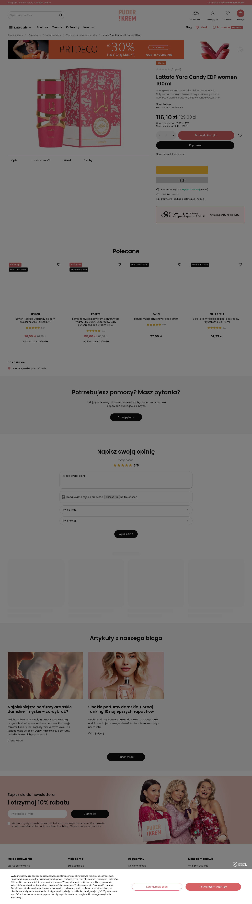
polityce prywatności (102, 882)
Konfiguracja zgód (157, 886)
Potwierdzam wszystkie (213, 886)
